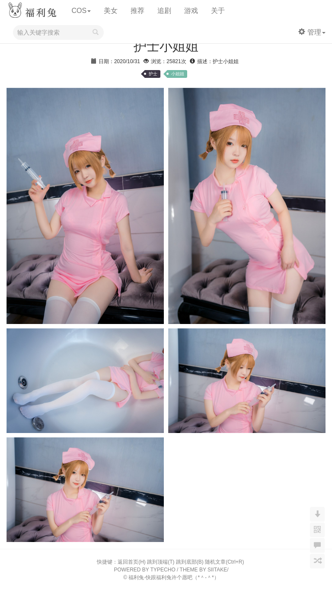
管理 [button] (312, 32)
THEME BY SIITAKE (203, 570)
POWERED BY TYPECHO (145, 570)
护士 (153, 73)
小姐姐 (177, 73)
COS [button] (81, 10)
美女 (111, 10)
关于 (218, 10)
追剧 (164, 10)
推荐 (137, 10)
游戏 (191, 10)
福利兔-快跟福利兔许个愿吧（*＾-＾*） (173, 577)
